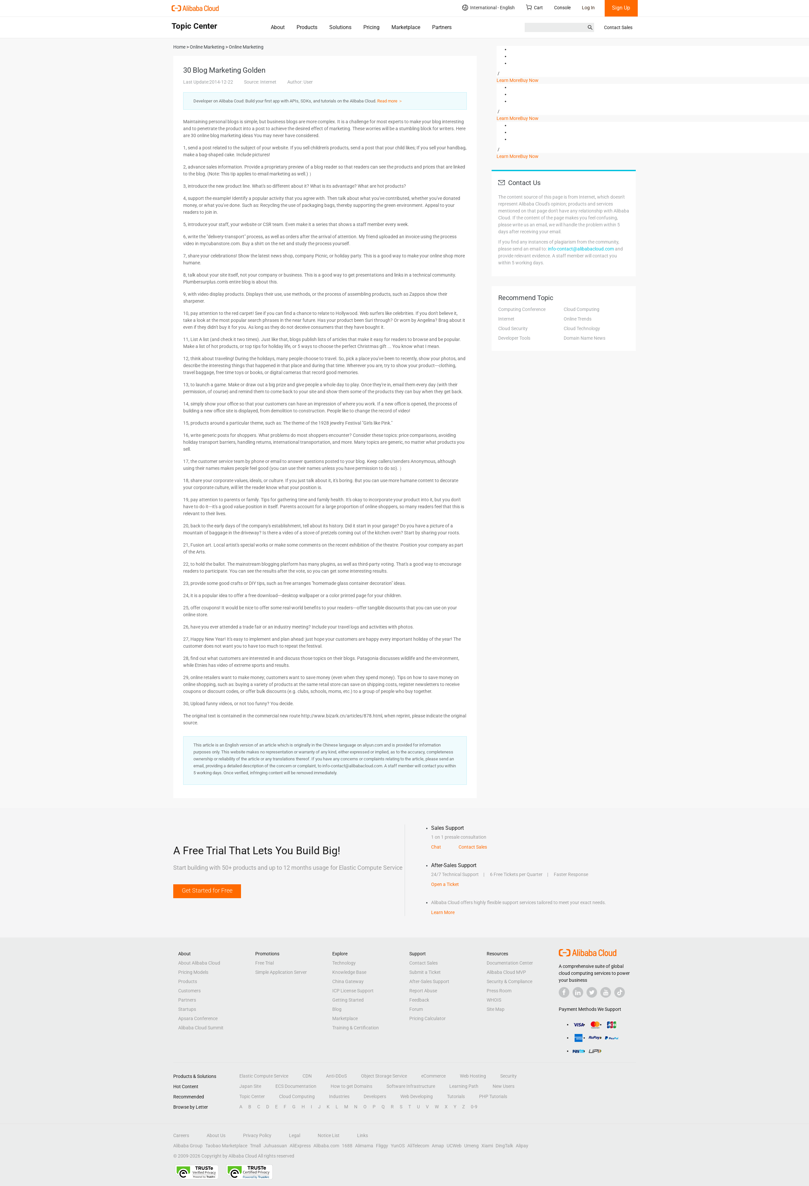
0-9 (474, 1106)
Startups (187, 1009)
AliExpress (300, 1145)
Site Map (496, 1009)
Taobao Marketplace (226, 1145)
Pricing (371, 27)
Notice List (329, 1135)
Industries (339, 1096)
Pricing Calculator (427, 1018)
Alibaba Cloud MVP (506, 972)
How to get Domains (351, 1086)
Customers (189, 990)
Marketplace (405, 27)
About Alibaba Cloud (199, 963)
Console (562, 7)
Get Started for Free (207, 890)
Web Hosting (473, 1076)
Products (307, 27)
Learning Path (463, 1086)
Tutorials (456, 1096)
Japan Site (250, 1086)
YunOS (398, 1145)
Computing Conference (522, 309)
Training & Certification (355, 1027)
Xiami (487, 1145)
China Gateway (348, 981)
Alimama (364, 1145)
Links (362, 1135)
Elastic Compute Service (263, 1076)
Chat (436, 847)
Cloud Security (513, 328)
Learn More (508, 80)
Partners (442, 27)
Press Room (499, 990)
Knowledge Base (349, 972)
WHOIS (494, 1000)
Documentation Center (510, 963)
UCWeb (454, 1145)
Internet (506, 319)
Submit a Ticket (425, 972)
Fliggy (382, 1145)
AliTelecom (418, 1145)
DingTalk (504, 1145)
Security (508, 1076)
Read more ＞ (390, 100)
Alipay (522, 1145)
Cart (534, 7)
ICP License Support (353, 990)
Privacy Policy (257, 1135)
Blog (337, 1009)
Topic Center (252, 1096)
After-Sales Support (429, 981)
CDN (307, 1076)
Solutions (340, 27)
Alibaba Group (188, 1145)
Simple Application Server (281, 972)
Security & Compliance (509, 981)
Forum (416, 1009)
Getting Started (348, 1000)
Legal (294, 1135)
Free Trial (264, 963)
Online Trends (577, 319)
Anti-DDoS (336, 1076)
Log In (588, 7)
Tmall (255, 1145)
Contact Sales (618, 27)
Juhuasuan (275, 1145)
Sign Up (621, 8)
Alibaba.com (326, 1145)
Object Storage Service (384, 1076)
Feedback (419, 1000)
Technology (344, 963)
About (278, 27)
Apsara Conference (198, 1018)
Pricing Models (193, 972)
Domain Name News (584, 338)
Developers (375, 1096)
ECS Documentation (295, 1086)
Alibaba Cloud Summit (200, 1027)
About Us (216, 1135)
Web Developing (416, 1096)
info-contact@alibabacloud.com (581, 248)
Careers (181, 1135)
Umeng (471, 1145)
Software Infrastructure (410, 1086)
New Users (503, 1086)
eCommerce (433, 1076)
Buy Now (529, 80)
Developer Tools (514, 338)
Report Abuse (423, 990)
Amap (438, 1145)
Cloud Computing (581, 309)
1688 (347, 1145)
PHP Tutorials (493, 1096)
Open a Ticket (445, 884)
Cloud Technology (582, 328)
